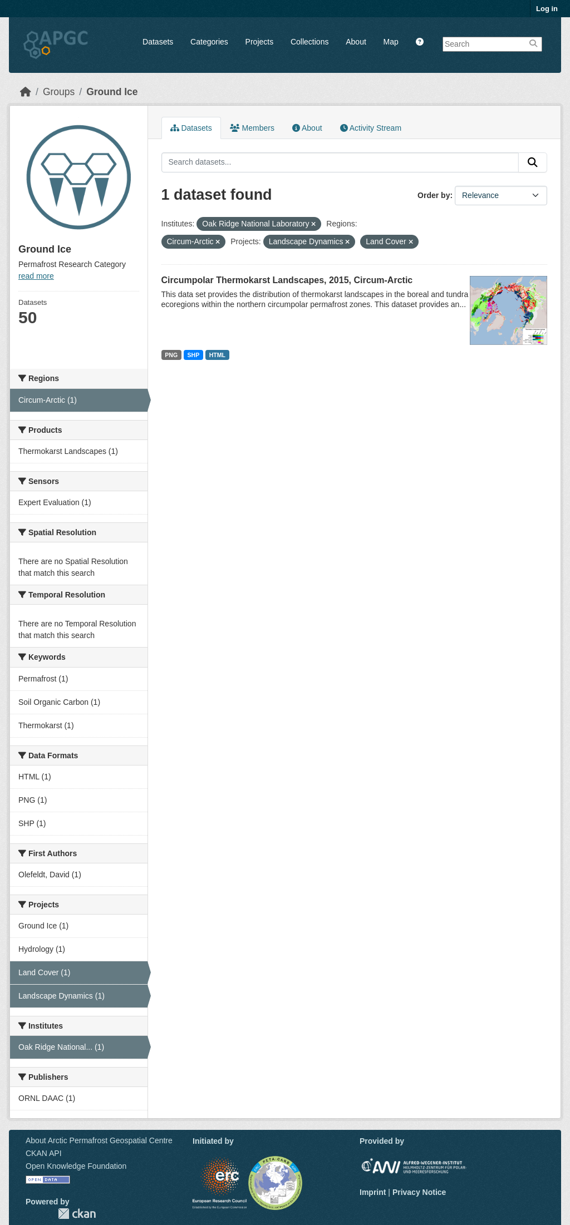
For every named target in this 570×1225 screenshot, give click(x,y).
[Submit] (532, 162)
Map (391, 41)
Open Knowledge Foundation (76, 1166)
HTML (217, 355)
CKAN (77, 1213)
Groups (59, 91)
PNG (171, 355)
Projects (259, 41)
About (356, 41)
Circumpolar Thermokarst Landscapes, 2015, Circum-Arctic (287, 280)
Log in (547, 8)
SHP (194, 355)
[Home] (25, 91)
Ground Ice (111, 91)
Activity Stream (370, 128)
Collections (309, 41)
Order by (433, 195)
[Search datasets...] (340, 162)
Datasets (157, 41)
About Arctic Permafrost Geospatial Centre (99, 1140)
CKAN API (44, 1153)
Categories (209, 41)
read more (36, 275)
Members (252, 128)
